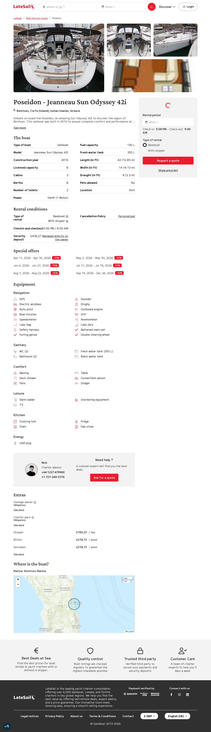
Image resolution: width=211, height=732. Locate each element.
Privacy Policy (54, 716)
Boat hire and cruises (37, 18)
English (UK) (176, 716)
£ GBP (148, 716)
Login (188, 6)
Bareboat (154, 145)
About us (76, 716)
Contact (128, 716)
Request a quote (168, 160)
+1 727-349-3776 (53, 477)
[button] (167, 7)
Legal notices (30, 716)
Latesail (18, 18)
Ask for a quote (104, 477)
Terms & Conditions (102, 716)
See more (19, 509)
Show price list (168, 170)
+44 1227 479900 (53, 472)
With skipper (156, 150)
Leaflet (130, 631)
